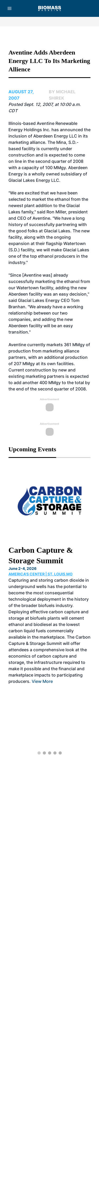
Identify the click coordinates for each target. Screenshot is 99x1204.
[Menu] (9, 8)
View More (42, 681)
